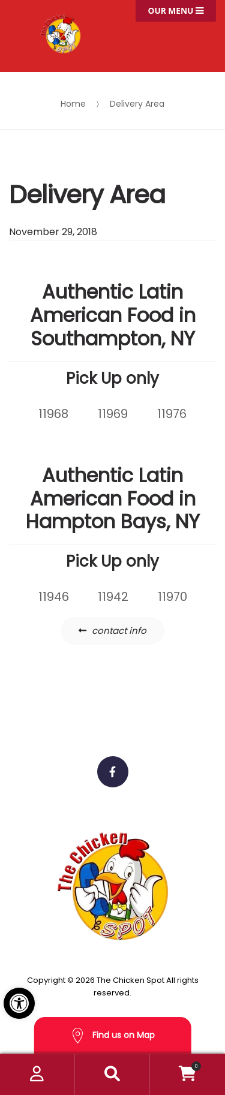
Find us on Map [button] (112, 1035)
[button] (19, 1003)
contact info (119, 630)
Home (73, 104)
